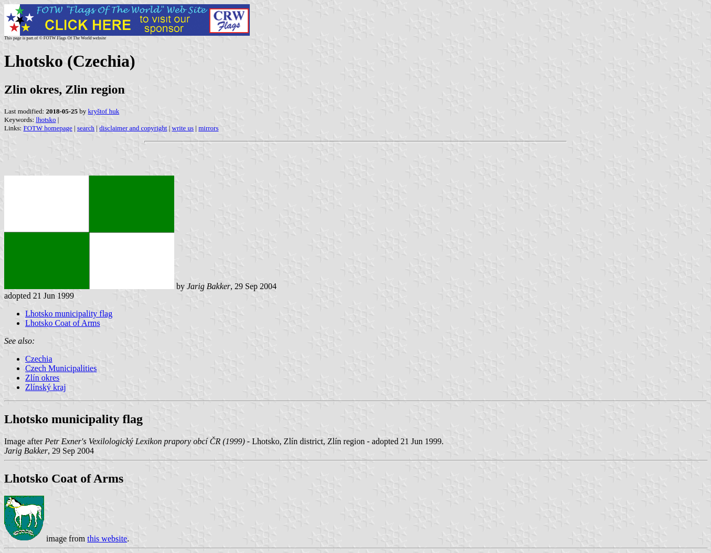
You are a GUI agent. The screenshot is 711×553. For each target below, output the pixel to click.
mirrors (208, 128)
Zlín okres (42, 377)
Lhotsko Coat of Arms (62, 323)
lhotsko (46, 120)
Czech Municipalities (61, 368)
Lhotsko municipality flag (68, 313)
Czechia (38, 358)
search (85, 128)
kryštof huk (104, 111)
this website (107, 538)
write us (183, 128)
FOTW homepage (47, 128)
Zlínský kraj (45, 387)
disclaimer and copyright (133, 128)
